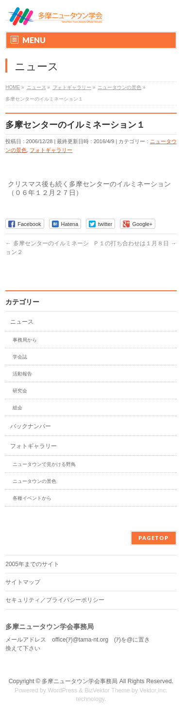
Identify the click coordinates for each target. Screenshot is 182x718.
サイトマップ (22, 582)
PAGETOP (153, 538)
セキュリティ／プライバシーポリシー (54, 600)
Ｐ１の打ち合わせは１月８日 (134, 243)
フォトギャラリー (51, 150)
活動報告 (22, 373)
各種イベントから (32, 498)
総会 (17, 407)
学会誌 (20, 356)
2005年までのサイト (32, 564)
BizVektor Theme (107, 690)
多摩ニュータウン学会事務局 (79, 681)
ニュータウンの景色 (34, 481)
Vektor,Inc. (154, 690)
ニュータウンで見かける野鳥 (44, 464)
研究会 (20, 390)
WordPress (62, 690)
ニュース (21, 321)
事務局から (25, 340)
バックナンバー (30, 426)
